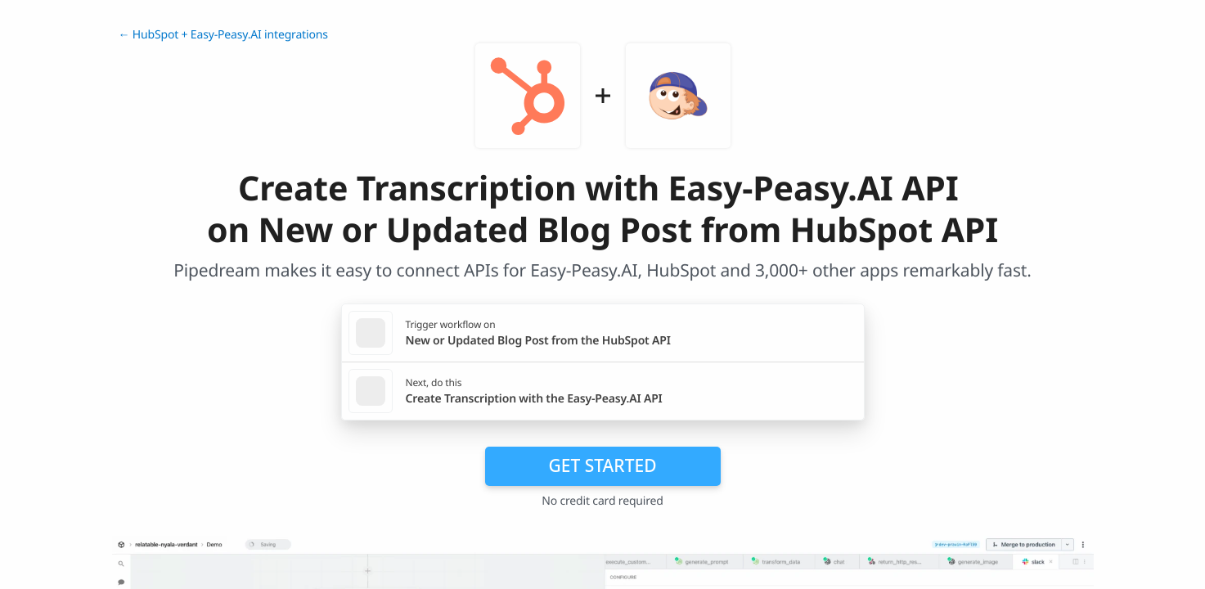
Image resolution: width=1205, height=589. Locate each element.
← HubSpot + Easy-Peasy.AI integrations (223, 35)
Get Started (603, 465)
